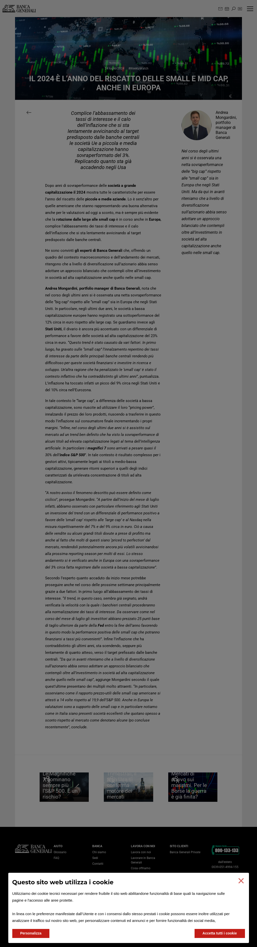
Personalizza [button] (31, 933)
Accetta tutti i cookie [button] (220, 933)
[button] (241, 881)
